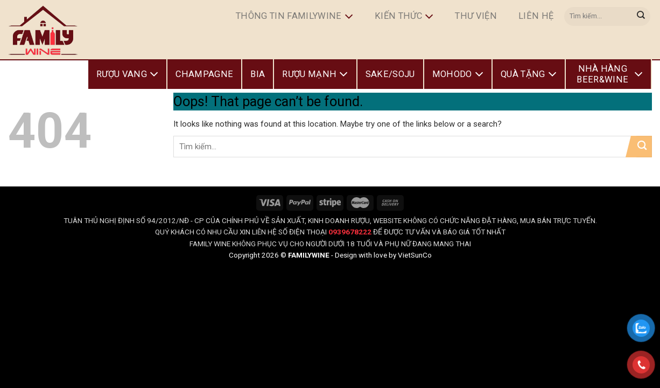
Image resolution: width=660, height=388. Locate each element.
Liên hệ (535, 16)
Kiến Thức (404, 17)
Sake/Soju (390, 74)
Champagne (204, 74)
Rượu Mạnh (315, 74)
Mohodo (457, 74)
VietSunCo (415, 255)
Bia (257, 74)
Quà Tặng (529, 74)
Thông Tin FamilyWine (294, 17)
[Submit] (641, 16)
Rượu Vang (127, 74)
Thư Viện (476, 16)
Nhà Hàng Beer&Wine (610, 74)
